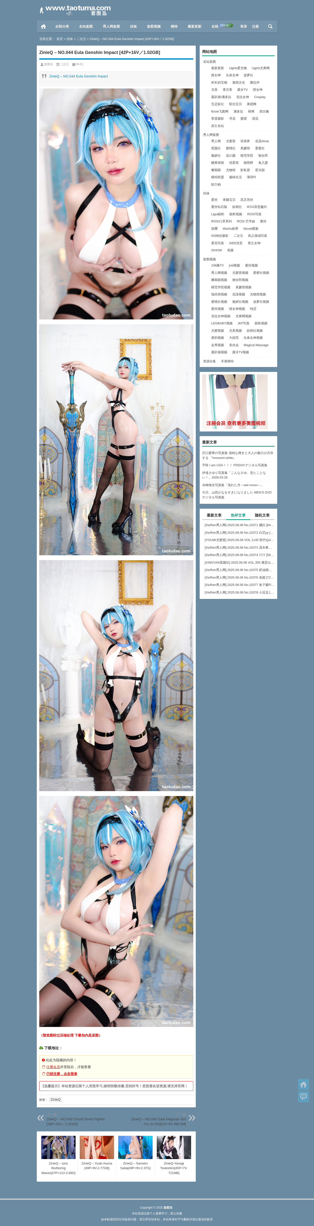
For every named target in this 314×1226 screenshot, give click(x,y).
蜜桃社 (231, 148)
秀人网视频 (219, 273)
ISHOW (216, 250)
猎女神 (257, 89)
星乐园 (260, 170)
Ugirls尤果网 (260, 68)
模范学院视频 (220, 287)
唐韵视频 (217, 338)
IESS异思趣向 (257, 207)
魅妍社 (216, 155)
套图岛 (48, 64)
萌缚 (251, 111)
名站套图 (86, 26)
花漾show (262, 141)
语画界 (245, 141)
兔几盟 (263, 162)
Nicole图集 (251, 228)
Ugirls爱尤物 (238, 68)
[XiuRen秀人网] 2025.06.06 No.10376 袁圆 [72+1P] (240, 577)
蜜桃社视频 (219, 301)
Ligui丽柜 (217, 214)
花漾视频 (238, 294)
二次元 (81, 39)
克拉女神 (242, 97)
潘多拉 (238, 111)
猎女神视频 (237, 309)
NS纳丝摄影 (219, 236)
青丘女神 (254, 243)
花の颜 (231, 155)
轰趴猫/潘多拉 (221, 97)
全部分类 (62, 26)
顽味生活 (235, 177)
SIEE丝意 (236, 243)
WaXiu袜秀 (230, 228)
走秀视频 (217, 345)
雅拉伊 (255, 82)
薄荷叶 (251, 177)
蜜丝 (263, 221)
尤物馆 (231, 170)
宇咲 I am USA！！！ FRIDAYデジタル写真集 (234, 465)
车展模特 (227, 361)
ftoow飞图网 (219, 111)
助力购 (216, 184)
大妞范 (234, 338)
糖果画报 (217, 162)
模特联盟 (217, 177)
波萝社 (248, 75)
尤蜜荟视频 (240, 273)
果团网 (251, 104)
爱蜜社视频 (261, 273)
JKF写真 (243, 323)
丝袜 (133, 26)
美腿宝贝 (229, 200)
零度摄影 (217, 118)
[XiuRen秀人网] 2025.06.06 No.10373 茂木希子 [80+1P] (240, 547)
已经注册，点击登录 (61, 1074)
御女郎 (263, 155)
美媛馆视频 (243, 287)
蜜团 (243, 118)
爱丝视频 (217, 309)
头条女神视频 (253, 338)
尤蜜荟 (231, 141)
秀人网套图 (111, 26)
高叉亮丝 (246, 200)
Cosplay (260, 97)
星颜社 (216, 148)
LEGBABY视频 (222, 323)
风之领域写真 (257, 236)
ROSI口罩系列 (221, 221)
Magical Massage (256, 345)
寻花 (232, 118)
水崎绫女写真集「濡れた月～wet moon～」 (233, 485)
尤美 (214, 89)
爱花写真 (217, 243)
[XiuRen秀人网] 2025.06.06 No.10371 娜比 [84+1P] (240, 525)
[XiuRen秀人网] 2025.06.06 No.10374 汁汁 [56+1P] (240, 555)
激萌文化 (238, 82)
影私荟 (245, 170)
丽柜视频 (235, 214)
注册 (255, 26)
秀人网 (216, 141)
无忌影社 (217, 104)
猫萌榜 (248, 162)
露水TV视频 (240, 352)
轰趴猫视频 (219, 352)
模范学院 (246, 155)
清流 (255, 118)
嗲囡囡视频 (219, 280)
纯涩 (253, 309)
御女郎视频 (240, 280)
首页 (43, 26)
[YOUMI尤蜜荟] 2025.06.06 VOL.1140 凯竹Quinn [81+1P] (240, 540)
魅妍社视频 (240, 301)
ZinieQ (56, 1099)
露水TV (242, 89)
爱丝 (214, 200)
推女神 (216, 75)
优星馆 (234, 162)
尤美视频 (235, 330)
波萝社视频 (261, 301)
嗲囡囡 (216, 170)
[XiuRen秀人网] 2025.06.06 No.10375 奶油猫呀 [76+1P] (240, 570)
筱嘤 (214, 228)
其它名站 (217, 126)
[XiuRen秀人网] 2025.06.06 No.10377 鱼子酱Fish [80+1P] (240, 585)
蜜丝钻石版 (219, 207)
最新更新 (194, 26)
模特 (174, 26)
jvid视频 (234, 265)
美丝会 (234, 345)
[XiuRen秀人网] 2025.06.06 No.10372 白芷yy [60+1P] (240, 532)
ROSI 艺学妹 (246, 221)
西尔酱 (264, 111)
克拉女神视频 (220, 316)
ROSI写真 (254, 214)
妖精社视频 (255, 330)
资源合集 (209, 361)
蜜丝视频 (251, 265)
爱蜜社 (260, 148)
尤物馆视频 (258, 294)
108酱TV (217, 265)
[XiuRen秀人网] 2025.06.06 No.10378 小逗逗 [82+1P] (240, 592)
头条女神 (232, 75)
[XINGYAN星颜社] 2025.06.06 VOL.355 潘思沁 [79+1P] (240, 562)
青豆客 (227, 89)
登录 (243, 26)
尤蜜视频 (217, 330)
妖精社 (237, 207)
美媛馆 (245, 148)
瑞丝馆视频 (219, 294)
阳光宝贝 (235, 104)
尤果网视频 (243, 316)
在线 (222, 26)
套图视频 (154, 26)
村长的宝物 (219, 82)
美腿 (230, 250)
